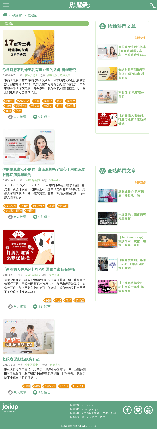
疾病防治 (52, 75)
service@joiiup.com (92, 409)
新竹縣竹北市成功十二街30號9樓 (99, 413)
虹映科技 (72, 425)
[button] (6, 4)
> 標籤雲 (16, 15)
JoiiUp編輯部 (32, 180)
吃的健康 (65, 75)
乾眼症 (9, 23)
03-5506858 (87, 405)
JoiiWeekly (55, 180)
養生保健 (54, 275)
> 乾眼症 (31, 15)
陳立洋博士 (31, 75)
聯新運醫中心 (32, 364)
